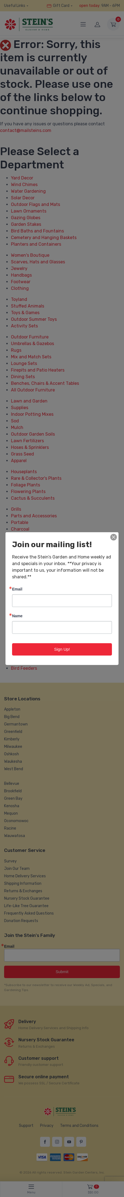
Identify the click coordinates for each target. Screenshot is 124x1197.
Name (17, 616)
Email (17, 589)
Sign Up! (62, 649)
